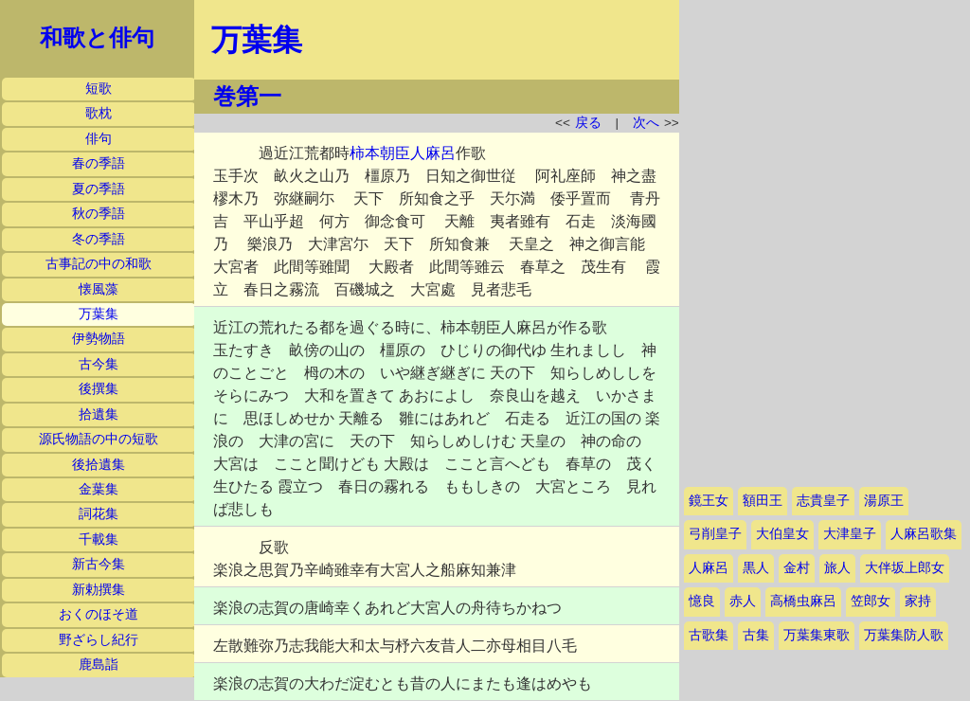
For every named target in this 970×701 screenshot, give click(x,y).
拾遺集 (98, 414)
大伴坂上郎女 (904, 568)
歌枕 (98, 113)
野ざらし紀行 (98, 640)
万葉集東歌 (816, 635)
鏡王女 (708, 501)
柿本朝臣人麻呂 (403, 153)
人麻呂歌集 (923, 534)
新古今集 (98, 564)
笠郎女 (870, 601)
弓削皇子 (715, 534)
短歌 (98, 88)
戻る (588, 123)
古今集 (98, 364)
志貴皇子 (823, 501)
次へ (646, 123)
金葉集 (98, 489)
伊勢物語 (98, 339)
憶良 (702, 601)
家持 (918, 601)
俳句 (98, 139)
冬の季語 (98, 239)
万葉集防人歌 (903, 635)
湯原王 (884, 501)
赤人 (742, 601)
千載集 (98, 539)
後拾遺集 (98, 465)
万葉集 (98, 314)
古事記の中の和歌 (98, 264)
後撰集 (98, 389)
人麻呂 (708, 568)
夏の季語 (98, 189)
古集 (756, 635)
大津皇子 (849, 534)
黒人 (756, 568)
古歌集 (708, 635)
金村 (796, 568)
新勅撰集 (98, 590)
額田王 (762, 501)
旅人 (837, 568)
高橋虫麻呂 (803, 601)
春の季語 (98, 163)
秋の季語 (98, 214)
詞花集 (98, 514)
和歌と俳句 (97, 38)
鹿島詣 (98, 664)
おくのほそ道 (98, 614)
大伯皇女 (782, 534)
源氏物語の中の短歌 (98, 439)
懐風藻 (98, 289)
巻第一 (247, 96)
